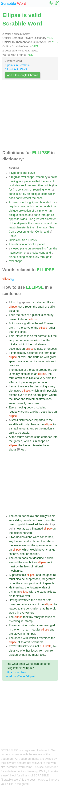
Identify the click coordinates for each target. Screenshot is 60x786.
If (9, 537)
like (49, 302)
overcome (33, 403)
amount (23, 428)
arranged (49, 625)
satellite (13, 424)
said (11, 432)
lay (23, 528)
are (41, 625)
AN (37, 646)
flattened (37, 528)
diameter (50, 219)
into (55, 437)
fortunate (35, 587)
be (22, 319)
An (10, 202)
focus (34, 650)
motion (18, 369)
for (43, 579)
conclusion (32, 608)
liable (32, 378)
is (16, 189)
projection (25, 210)
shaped (41, 302)
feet (22, 449)
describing (40, 386)
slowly (27, 520)
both (48, 600)
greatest (39, 219)
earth (35, 369)
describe (38, 558)
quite (40, 348)
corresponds (42, 206)
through (45, 214)
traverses (44, 638)
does (12, 198)
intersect (25, 198)
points (47, 185)
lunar (16, 399)
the (43, 181)
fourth (20, 437)
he (55, 604)
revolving (23, 361)
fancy (37, 617)
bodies (20, 537)
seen (47, 315)
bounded (45, 202)
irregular (35, 629)
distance (14, 650)
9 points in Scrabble (17, 65)
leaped (13, 608)
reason (13, 319)
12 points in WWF (16, 69)
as (52, 361)
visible (51, 516)
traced (40, 177)
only (26, 424)
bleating (14, 310)
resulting (38, 189)
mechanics (15, 570)
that (37, 181)
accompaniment (31, 583)
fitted (27, 600)
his (10, 596)
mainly (16, 373)
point (54, 177)
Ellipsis (32, 240)
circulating (40, 407)
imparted (39, 420)
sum (48, 181)
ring (17, 524)
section (23, 214)
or (31, 189)
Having (13, 600)
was (18, 323)
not (18, 198)
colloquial (18, 621)
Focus (12, 236)
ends (39, 600)
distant (17, 532)
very (11, 340)
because (46, 617)
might (43, 390)
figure (35, 202)
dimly (43, 516)
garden (17, 441)
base (39, 198)
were (12, 403)
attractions (45, 399)
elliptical (19, 244)
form (46, 352)
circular (34, 252)
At (10, 437)
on (32, 323)
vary (42, 378)
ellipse (21, 223)
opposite (14, 219)
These (13, 625)
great (53, 357)
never (41, 549)
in (20, 181)
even (21, 395)
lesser (17, 545)
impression (33, 340)
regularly (14, 411)
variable (38, 642)
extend (13, 395)
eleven (18, 633)
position (34, 553)
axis (43, 223)
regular (15, 177)
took (25, 617)
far (35, 336)
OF (32, 646)
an (28, 193)
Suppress (15, 575)
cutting (20, 257)
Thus (12, 315)
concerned (46, 537)
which (52, 193)
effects (13, 382)
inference (20, 336)
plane (23, 172)
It (9, 352)
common (20, 340)
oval (23, 177)
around (43, 369)
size (22, 553)
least (12, 227)
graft (27, 323)
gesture (51, 575)
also (18, 579)
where (53, 395)
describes (15, 348)
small (14, 420)
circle (40, 210)
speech (49, 583)
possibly (52, 390)
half (24, 654)
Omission (14, 240)
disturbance (26, 420)
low (13, 302)
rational (38, 566)
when (48, 189)
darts (36, 357)
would (49, 545)
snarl (41, 306)
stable (25, 432)
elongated (15, 390)
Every (12, 407)
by (46, 177)
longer (27, 445)
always (41, 344)
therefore (23, 386)
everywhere (27, 612)
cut (20, 193)
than (11, 331)
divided (13, 654)
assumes (32, 352)
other (40, 185)
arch (11, 327)
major (36, 223)
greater (40, 545)
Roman (48, 323)
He (10, 587)
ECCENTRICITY (19, 646)
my (31, 617)
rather (51, 327)
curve (31, 172)
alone (28, 537)
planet (41, 244)
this (23, 575)
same (43, 591)
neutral (37, 395)
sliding (19, 520)
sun (55, 369)
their (41, 524)
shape (30, 177)
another (34, 411)
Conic (12, 231)
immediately (18, 352)
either (26, 650)
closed (15, 248)
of (18, 172)
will (21, 424)
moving (13, 181)
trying (12, 591)
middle (13, 344)
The (30, 219)
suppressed (33, 579)
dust (11, 524)
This (11, 336)
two (34, 185)
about (12, 449)
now (18, 528)
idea (44, 587)
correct (42, 336)
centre (49, 650)
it (51, 257)
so (33, 181)
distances (18, 185)
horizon (27, 532)
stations (33, 625)
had (22, 587)
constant (23, 189)
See (51, 227)
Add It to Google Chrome (22, 75)
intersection (16, 252)
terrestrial (32, 399)
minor (38, 227)
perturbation (40, 382)
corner (29, 437)
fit (18, 612)
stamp (29, 621)
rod (35, 344)
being (46, 445)
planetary (26, 382)
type (13, 172)
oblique (35, 193)
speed (12, 361)
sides (23, 219)
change (34, 424)
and (49, 223)
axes (33, 604)
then (16, 587)
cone (12, 193)
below (30, 516)
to (52, 206)
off (41, 357)
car (33, 302)
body (30, 407)
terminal (22, 625)
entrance (46, 437)
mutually (21, 403)
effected (25, 373)
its (10, 185)
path (23, 315)
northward (38, 520)
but (50, 336)
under (30, 231)
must (14, 386)
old (41, 323)
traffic (51, 306)
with (46, 357)
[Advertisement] (30, 116)
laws (27, 566)
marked (33, 524)
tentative (18, 596)
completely (32, 257)
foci (11, 189)
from (28, 185)
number (30, 633)
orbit (28, 244)
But (11, 323)
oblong (26, 202)
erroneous (50, 348)
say (11, 541)
